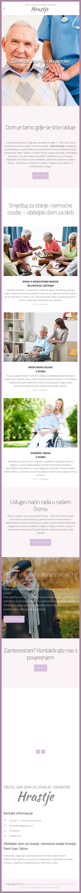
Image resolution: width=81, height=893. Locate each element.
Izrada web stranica (50, 887)
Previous (38, 752)
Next (43, 752)
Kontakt (40, 668)
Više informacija (14, 619)
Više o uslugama (40, 304)
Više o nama (40, 176)
